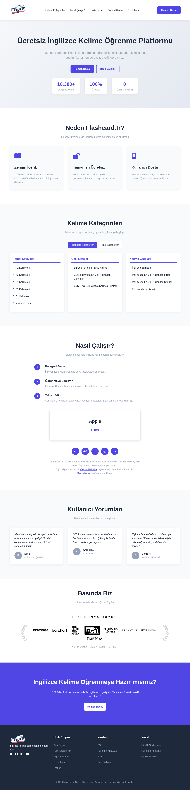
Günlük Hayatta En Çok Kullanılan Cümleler (92, 277)
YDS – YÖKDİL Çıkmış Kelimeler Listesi (95, 286)
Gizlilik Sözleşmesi (151, 745)
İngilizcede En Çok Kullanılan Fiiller (151, 275)
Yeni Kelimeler (23, 303)
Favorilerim (134, 10)
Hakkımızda (96, 10)
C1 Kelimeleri (23, 296)
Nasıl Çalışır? (77, 10)
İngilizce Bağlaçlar (142, 267)
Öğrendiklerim (115, 10)
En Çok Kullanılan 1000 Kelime (90, 267)
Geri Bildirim (104, 762)
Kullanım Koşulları (151, 751)
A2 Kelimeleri (23, 275)
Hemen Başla (169, 10)
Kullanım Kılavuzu (107, 751)
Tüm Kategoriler (62, 751)
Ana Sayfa (59, 745)
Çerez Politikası (149, 756)
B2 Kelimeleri (23, 289)
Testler (57, 768)
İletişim (101, 756)
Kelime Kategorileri (55, 10)
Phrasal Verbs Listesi (143, 289)
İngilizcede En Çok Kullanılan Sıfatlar (152, 282)
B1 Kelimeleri (23, 282)
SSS (99, 745)
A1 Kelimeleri (23, 267)
